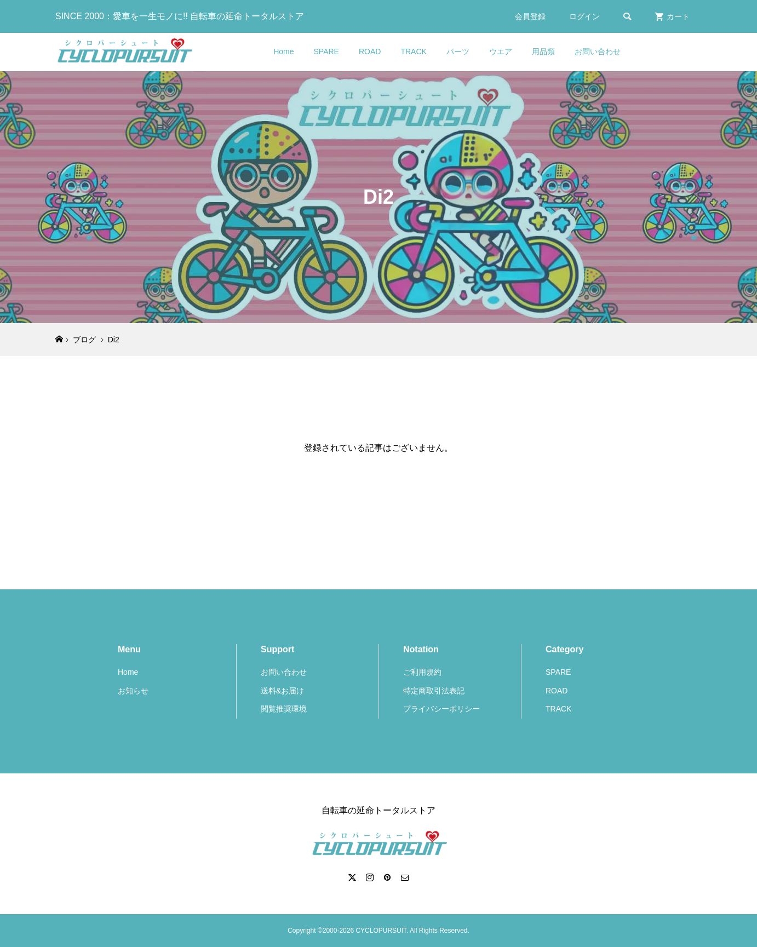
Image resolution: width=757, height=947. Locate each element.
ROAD (370, 51)
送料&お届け (282, 690)
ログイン (584, 16)
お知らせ (133, 690)
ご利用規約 (422, 672)
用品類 (543, 51)
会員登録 (530, 16)
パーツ (457, 51)
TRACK (413, 51)
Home (283, 51)
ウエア (500, 51)
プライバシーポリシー (441, 708)
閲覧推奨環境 (284, 708)
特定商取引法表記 (433, 690)
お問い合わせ (598, 51)
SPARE (326, 51)
